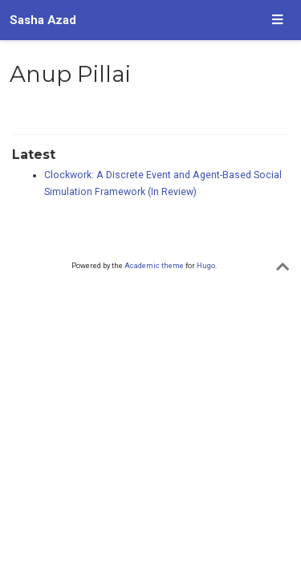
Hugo (206, 265)
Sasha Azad (43, 20)
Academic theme (154, 265)
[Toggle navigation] (277, 20)
